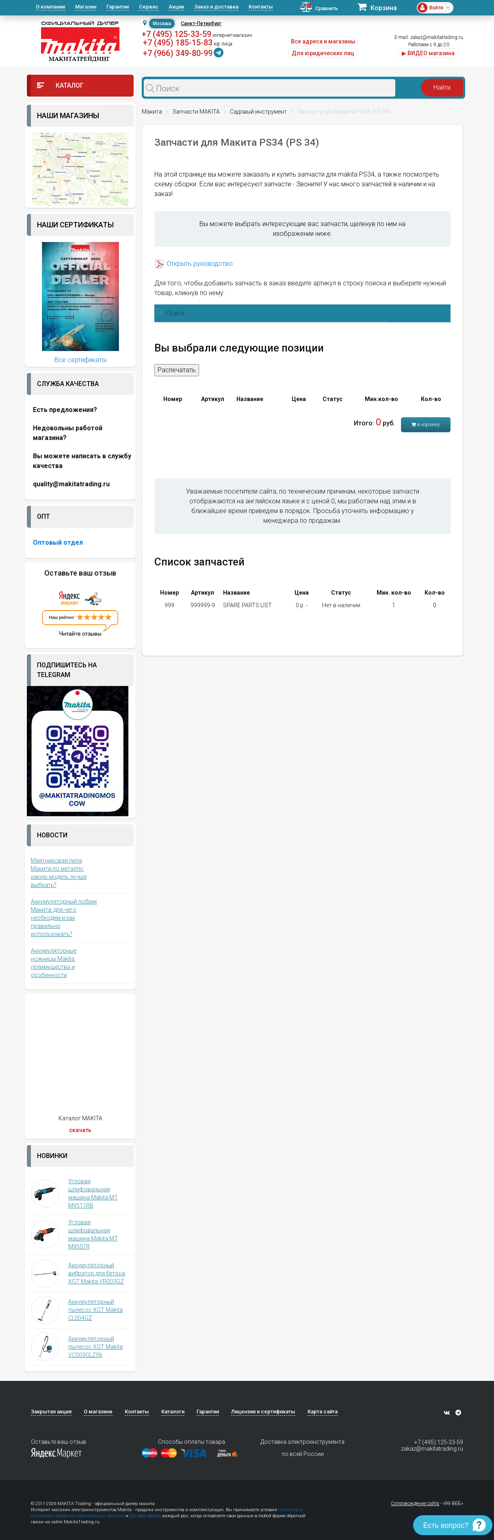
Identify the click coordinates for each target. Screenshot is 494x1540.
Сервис (148, 7)
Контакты (261, 7)
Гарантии (117, 7)
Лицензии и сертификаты (263, 1411)
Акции (176, 7)
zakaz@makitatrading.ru (436, 37)
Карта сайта (323, 1411)
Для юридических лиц (323, 53)
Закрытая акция (51, 1411)
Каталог (60, 85)
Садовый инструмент (258, 111)
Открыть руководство (200, 263)
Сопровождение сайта (415, 1503)
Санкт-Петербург (201, 23)
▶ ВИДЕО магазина (428, 53)
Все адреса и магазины (323, 41)
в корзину (426, 424)
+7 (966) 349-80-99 (177, 53)
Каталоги (172, 1411)
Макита (152, 111)
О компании (50, 7)
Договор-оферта (145, 1515)
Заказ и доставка (216, 7)
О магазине (98, 1411)
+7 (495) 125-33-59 (176, 34)
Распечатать (177, 370)
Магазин (85, 7)
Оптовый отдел (58, 542)
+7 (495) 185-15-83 (177, 42)
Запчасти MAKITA (196, 111)
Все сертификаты (80, 360)
